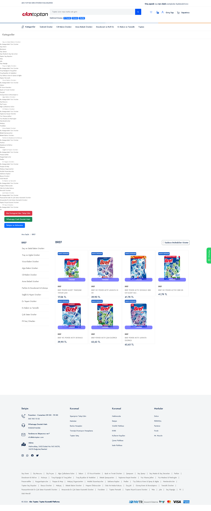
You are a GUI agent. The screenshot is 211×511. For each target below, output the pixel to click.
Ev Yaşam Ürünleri (29, 301)
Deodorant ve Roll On (105, 27)
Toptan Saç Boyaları (6, 56)
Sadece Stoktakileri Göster (176, 242)
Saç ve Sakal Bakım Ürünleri (33, 248)
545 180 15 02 (34, 425)
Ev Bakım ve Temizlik (126, 27)
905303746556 (34, 434)
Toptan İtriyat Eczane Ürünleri (9, 202)
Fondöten (3, 126)
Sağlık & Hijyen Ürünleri (31, 294)
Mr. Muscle (158, 442)
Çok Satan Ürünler (29, 314)
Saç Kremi (3, 47)
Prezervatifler (4, 154)
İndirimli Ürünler (46, 27)
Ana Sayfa (25, 234)
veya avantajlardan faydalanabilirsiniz (166, 4)
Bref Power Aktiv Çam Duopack (104, 341)
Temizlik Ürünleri (5, 190)
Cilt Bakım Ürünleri (63, 27)
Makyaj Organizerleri (7, 169)
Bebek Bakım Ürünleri (7, 135)
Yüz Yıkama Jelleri (6, 116)
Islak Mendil (4, 178)
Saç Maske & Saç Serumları (9, 54)
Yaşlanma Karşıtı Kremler (8, 114)
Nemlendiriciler (5, 121)
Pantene (157, 432)
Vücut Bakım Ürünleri (30, 261)
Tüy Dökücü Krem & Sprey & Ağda (11, 75)
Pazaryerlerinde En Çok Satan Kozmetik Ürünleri (15, 197)
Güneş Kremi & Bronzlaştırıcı (9, 95)
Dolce (156, 422)
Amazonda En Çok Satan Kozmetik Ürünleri (13, 200)
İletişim (114, 427)
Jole (1, 61)
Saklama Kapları (5, 174)
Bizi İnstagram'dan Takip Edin (18, 213)
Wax (1, 59)
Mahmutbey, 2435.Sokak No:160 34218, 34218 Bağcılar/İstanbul (44, 454)
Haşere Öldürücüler (6, 186)
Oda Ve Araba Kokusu (7, 188)
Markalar (73, 427)
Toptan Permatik (5, 78)
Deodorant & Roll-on (6, 145)
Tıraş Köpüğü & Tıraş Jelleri (8, 71)
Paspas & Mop (4, 166)
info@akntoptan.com (36, 443)
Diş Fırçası (3, 104)
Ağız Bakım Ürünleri (30, 268)
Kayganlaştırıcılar (5, 157)
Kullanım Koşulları (118, 442)
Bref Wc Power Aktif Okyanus (70, 341)
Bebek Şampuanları (6, 133)
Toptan (141, 27)
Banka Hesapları (76, 432)
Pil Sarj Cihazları (28, 321)
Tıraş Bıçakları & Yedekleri (8, 73)
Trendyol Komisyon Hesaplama (81, 437)
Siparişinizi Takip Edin (78, 422)
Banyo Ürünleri (4, 176)
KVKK (114, 437)
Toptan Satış (74, 442)
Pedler (2, 159)
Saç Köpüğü (3, 63)
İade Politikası (117, 451)
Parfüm (2, 142)
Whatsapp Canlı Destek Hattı (18, 219)
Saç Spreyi (3, 51)
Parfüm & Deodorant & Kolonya (35, 288)
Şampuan (3, 49)
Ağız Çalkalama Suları (7, 106)
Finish (156, 437)
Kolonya (2, 147)
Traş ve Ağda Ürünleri (31, 255)
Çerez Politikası (117, 447)
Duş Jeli (2, 92)
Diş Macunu (3, 102)
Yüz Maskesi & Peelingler (8, 119)
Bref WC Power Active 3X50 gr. (171, 290)
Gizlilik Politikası (118, 432)
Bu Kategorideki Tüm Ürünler (9, 44)
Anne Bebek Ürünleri (83, 27)
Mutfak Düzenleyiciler (7, 171)
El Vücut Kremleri (5, 87)
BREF (34, 234)
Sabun (2, 85)
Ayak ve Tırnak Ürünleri (7, 90)
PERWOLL (158, 427)
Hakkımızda (116, 422)
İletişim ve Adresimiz (14, 225)
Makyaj (2, 123)
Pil (1, 210)
